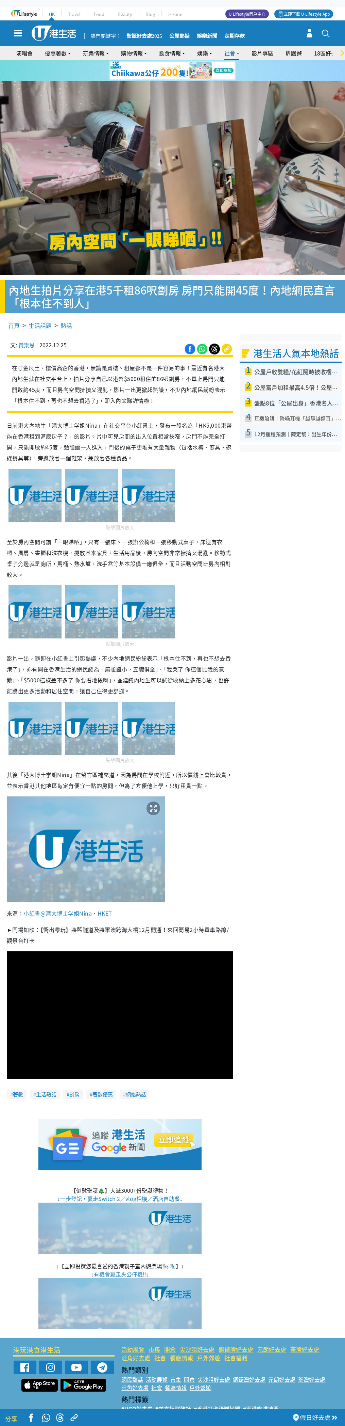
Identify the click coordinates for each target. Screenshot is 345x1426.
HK (52, 14)
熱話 (66, 306)
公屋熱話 (179, 36)
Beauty (125, 14)
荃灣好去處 (304, 1330)
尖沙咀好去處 (197, 1330)
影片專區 (262, 53)
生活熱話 (46, 1075)
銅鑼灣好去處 (236, 1330)
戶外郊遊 (208, 1338)
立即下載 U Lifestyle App (307, 14)
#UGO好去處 (137, 1389)
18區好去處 (328, 53)
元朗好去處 (271, 1330)
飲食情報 (170, 53)
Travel (74, 14)
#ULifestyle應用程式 (147, 1397)
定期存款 (234, 36)
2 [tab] (164, 70)
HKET (105, 894)
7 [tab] (174, 79)
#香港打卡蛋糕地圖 (217, 1389)
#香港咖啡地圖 (261, 1389)
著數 (18, 1075)
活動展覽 (132, 1330)
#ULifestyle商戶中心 (268, 1397)
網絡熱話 (136, 1075)
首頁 (14, 306)
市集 (154, 1330)
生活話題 (40, 306)
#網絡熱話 (133, 1405)
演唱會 (24, 53)
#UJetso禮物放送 (218, 1397)
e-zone (175, 14)
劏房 (74, 1075)
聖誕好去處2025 (144, 36)
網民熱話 (132, 1360)
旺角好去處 (135, 1338)
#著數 (304, 1397)
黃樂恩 (26, 325)
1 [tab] (157, 70)
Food (99, 14)
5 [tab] (184, 70)
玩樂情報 (94, 53)
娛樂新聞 (207, 36)
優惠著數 (56, 53)
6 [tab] (191, 70)
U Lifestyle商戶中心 (247, 14)
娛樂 (202, 53)
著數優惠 (102, 1075)
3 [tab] (171, 70)
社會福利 (235, 1338)
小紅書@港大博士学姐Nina (57, 894)
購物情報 (132, 53)
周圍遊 (294, 53)
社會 (229, 53)
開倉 (170, 1330)
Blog (150, 14)
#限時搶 (185, 1397)
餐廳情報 (181, 1338)
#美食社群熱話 (173, 1389)
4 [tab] (177, 70)
